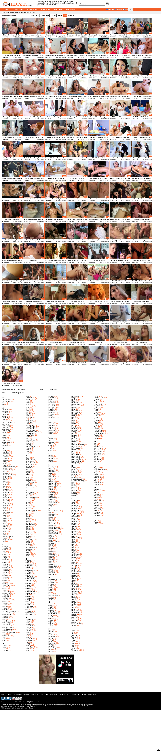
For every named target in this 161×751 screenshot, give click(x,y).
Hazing (27, 634)
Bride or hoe (98, 342)
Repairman (74, 473)
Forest (27, 546)
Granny (27, 600)
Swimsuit (74, 620)
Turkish (96, 437)
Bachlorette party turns (12, 219)
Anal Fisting (6, 426)
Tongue (96, 420)
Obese (50, 604)
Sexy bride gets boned (120, 342)
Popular (59, 16)
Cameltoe (5, 546)
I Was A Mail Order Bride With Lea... (142, 200)
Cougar (4, 603)
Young (96, 524)
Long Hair (51, 501)
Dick (26, 409)
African (4, 416)
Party (50, 641)
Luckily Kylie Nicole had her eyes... (98, 159)
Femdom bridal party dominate (55, 281)
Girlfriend (28, 580)
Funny (27, 556)
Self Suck (74, 521)
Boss (4, 513)
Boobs (4, 507)
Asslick (4, 444)
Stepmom (74, 590)
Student (73, 609)
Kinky (50, 455)
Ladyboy (51, 470)
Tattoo (73, 639)
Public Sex (74, 446)
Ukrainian (97, 447)
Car (3, 551)
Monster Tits (52, 568)
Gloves (27, 588)
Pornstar (74, 428)
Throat (96, 396)
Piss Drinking (75, 412)
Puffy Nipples (75, 448)
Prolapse (74, 440)
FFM (26, 515)
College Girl (6, 592)
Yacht (96, 520)
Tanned (73, 637)
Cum (3, 619)
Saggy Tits (74, 500)
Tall (72, 634)
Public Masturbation (77, 445)
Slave (73, 547)
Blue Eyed (5, 501)
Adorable (5, 411)
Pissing (73, 415)
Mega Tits (51, 537)
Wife (95, 507)
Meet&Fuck (58, 9)
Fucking (27, 554)
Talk (72, 632)
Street (73, 601)
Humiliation (51, 411)
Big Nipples (6, 476)
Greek (27, 601)
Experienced (29, 485)
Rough (73, 492)
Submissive (75, 612)
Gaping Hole (29, 565)
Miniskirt (51, 551)
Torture (96, 425)
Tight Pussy (98, 404)
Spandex (74, 573)
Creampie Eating (7, 613)
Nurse (50, 594)
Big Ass (4, 468)
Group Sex (28, 608)
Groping (27, 604)
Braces (4, 515)
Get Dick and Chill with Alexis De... (142, 118)
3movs (64, 118)
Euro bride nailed (141, 342)
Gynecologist (29, 613)
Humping (51, 412)
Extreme (28, 487)
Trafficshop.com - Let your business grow (83, 694)
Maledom (51, 516)
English (27, 473)
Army (4, 437)
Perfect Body (75, 396)
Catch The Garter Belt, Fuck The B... (55, 77)
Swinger (73, 622)
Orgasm (50, 620)
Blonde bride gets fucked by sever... (77, 261)
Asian (4, 439)
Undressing (98, 455)
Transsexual (98, 430)
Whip (96, 502)
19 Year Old (6, 401)
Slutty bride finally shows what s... (12, 342)
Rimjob (73, 485)
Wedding (97, 496)
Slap (72, 546)
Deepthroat (28, 398)
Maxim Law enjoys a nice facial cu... (77, 36)
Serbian (73, 525)
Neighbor (51, 584)
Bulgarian (5, 530)
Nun (49, 592)
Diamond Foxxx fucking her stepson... (98, 118)
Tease (73, 642)
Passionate (51, 643)
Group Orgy (29, 606)
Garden (27, 567)
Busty (4, 538)
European (28, 481)
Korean (50, 462)
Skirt (72, 544)
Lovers (50, 504)
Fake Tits (28, 499)
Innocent (51, 425)
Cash (4, 554)
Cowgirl (4, 608)
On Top (50, 615)
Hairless (27, 621)
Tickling (96, 399)
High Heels (28, 639)
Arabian (4, 435)
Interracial (51, 430)
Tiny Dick (97, 406)
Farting (27, 502)
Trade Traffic (14, 694)
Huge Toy (51, 409)
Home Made (29, 647)
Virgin (96, 479)
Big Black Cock (7, 470)
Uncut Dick (97, 450)
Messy (50, 540)
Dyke (27, 453)
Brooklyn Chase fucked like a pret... (12, 118)
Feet (26, 508)
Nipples (50, 587)
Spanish (73, 575)
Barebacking (6, 457)
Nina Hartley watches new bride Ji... (34, 97)
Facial (27, 495)
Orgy (49, 622)
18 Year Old (6, 399)
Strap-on (74, 599)
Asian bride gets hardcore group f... (34, 220)
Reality (73, 468)
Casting (4, 556)
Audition (5, 445)
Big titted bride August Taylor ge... (33, 76)
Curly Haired (6, 635)
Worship (97, 513)
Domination (29, 420)
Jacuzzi (50, 439)
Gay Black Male (30, 570)
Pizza (73, 417)
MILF (50, 547)
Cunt (3, 634)
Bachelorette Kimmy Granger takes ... (142, 36)
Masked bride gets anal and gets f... (12, 281)
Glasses (27, 585)
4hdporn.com (13, 705)
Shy (72, 536)
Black (4, 488)
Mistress (51, 556)
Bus (3, 533)
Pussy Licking (75, 458)
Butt (3, 541)
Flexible (27, 534)
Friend (27, 552)
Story (73, 596)
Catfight (4, 558)
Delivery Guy (29, 399)
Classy (4, 579)
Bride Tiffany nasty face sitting (34, 363)
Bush (4, 535)
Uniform (96, 456)
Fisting (27, 528)
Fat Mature (28, 507)
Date (65, 16)
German (27, 574)
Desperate (28, 406)
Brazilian (5, 518)
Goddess (28, 590)
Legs (49, 480)
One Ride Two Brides (98, 260)
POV (72, 433)
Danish (4, 647)
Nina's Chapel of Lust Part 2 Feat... (141, 77)
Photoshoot (75, 402)
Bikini (4, 481)
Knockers (51, 460)
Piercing (73, 407)
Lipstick (50, 496)
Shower (73, 534)
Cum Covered (6, 621)
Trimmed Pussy (99, 433)
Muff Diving (51, 572)
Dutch (27, 450)
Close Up (5, 584)
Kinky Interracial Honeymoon (77, 322)
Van (95, 471)
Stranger (74, 598)
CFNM (4, 562)
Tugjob (96, 435)
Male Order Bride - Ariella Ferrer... (55, 55)
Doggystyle (28, 417)
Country (4, 605)
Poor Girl (74, 427)
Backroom (5, 454)
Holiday (27, 644)
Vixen (96, 481)
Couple (4, 606)
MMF (50, 558)
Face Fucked (29, 492)
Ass (3, 440)
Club (3, 587)
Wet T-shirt (97, 501)
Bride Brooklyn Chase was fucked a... (76, 118)
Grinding (28, 603)
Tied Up (96, 401)
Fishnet (27, 526)
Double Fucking (30, 430)
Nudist (50, 591)
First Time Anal (30, 525)
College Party (6, 593)
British (4, 523)
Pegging (51, 646)
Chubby (4, 572)
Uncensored (98, 448)
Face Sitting (29, 494)
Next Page (45, 16)
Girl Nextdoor (29, 578)
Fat (26, 504)
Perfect (50, 651)
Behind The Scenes (8, 467)
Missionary (51, 555)
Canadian (5, 548)
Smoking (74, 557)
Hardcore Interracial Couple (12, 322)
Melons (50, 538)
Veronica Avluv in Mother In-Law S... (55, 220)
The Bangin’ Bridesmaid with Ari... (120, 35)
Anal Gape (5, 429)
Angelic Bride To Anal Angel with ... (120, 56)
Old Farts (51, 609)
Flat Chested (29, 533)
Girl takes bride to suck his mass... (77, 240)
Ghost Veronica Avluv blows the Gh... (12, 179)
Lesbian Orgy (52, 485)
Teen (72, 643)
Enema (27, 471)
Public (73, 443)
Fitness (27, 530)
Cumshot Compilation (9, 632)
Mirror (50, 553)
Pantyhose (51, 636)
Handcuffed (29, 626)
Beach (4, 465)
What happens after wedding (55, 301)
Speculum (74, 578)
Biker (4, 479)
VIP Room (97, 478)
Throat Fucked (98, 398)
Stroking (74, 606)
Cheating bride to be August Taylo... (98, 77)
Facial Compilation (31, 497)
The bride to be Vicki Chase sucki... (98, 179)
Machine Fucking (53, 511)
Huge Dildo (51, 406)
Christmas (5, 571)
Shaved (73, 530)
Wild (95, 510)
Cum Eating (6, 622)
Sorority (73, 570)
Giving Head (29, 582)
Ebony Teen (29, 464)
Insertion (51, 427)
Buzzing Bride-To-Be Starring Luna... (55, 36)
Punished (74, 450)
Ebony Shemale (30, 463)
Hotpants (51, 401)
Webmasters (5, 694)
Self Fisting (74, 518)
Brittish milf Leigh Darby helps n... (55, 199)
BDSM (4, 463)
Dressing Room (30, 440)
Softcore (74, 565)
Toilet (96, 417)
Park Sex (51, 638)
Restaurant (74, 474)
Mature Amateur (53, 532)
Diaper (27, 407)
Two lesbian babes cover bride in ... (55, 261)
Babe (4, 450)
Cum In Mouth (6, 624)
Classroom (5, 577)
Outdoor (50, 625)
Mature (50, 530)
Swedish (74, 617)
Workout (97, 512)
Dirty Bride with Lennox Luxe (34, 137)
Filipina (27, 518)
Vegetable (97, 473)
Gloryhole (28, 587)
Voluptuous (97, 482)
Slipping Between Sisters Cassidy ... (77, 97)
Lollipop (50, 499)
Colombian (5, 595)
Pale (49, 633)
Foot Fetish (28, 539)
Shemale (118, 9)
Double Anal (29, 425)
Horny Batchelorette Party (12, 383)
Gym (26, 609)
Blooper (4, 496)
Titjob (96, 409)
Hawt (27, 632)
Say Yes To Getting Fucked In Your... (55, 138)
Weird (96, 497)
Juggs (50, 448)
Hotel (50, 399)
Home (6, 9)
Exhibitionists (29, 482)
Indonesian (51, 424)
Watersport (97, 491)
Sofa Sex (74, 564)
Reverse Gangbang (77, 481)
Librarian (51, 489)
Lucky (50, 506)
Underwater (98, 451)
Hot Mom (51, 398)
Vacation (97, 466)
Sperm (73, 580)
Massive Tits (52, 524)
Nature (50, 581)
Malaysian (51, 514)
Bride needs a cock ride (12, 363)
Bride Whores (34, 260)
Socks (73, 562)
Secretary (74, 508)
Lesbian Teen (52, 486)
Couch (4, 601)
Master (50, 525)
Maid (49, 512)
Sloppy (73, 551)
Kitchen (50, 458)
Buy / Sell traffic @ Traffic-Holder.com (57, 694)
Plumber (74, 419)
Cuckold (5, 616)
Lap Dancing (52, 472)
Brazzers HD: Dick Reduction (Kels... (98, 138)
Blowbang (5, 497)
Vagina (96, 468)
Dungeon (28, 448)
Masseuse (51, 522)
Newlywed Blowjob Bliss (141, 301)
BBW (4, 462)
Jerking (50, 445)
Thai (72, 647)
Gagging (28, 561)
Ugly (95, 443)
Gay (125, 9)
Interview (51, 432)
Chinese (5, 569)
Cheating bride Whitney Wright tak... (98, 36)
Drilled (27, 441)
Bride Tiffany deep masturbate (77, 363)
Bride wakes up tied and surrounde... (55, 240)
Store (73, 594)
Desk (27, 404)
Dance (4, 645)
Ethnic (27, 479)
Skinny (73, 543)
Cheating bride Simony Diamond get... (34, 179)
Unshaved (97, 460)
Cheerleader (6, 567)
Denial (27, 401)
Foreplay (28, 544)
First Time (28, 523)
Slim (72, 549)
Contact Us (34, 694)
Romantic (74, 490)
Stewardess (75, 591)
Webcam (97, 494)
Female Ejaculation (31, 510)
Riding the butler (77, 281)
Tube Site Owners (24, 694)
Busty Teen (5, 539)
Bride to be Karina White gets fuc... (12, 138)
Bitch (4, 484)
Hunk (50, 415)
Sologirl (73, 569)
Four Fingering (30, 547)
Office (50, 605)
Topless (96, 424)
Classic (4, 575)
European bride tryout (120, 322)
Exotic (27, 484)
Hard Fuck (28, 629)
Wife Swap (97, 509)
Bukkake (5, 528)
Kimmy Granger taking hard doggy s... (12, 56)
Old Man (51, 610)
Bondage (5, 505)
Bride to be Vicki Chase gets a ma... (141, 179)
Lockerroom (52, 498)
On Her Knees (52, 613)
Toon (95, 422)
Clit (3, 582)
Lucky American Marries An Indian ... (77, 200)
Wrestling (97, 515)
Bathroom (5, 460)
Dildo (27, 411)
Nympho (51, 599)
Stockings (74, 593)
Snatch (73, 559)
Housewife (51, 402)
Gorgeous (28, 593)
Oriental (50, 623)
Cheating (5, 566)
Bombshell (5, 504)
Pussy (73, 453)
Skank (73, 541)
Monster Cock (52, 566)
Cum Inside (6, 626)
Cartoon (5, 553)
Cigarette (5, 574)
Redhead (74, 471)
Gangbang (28, 564)
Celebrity (5, 559)
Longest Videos (45, 9)
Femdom (28, 512)
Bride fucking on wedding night (98, 301)
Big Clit (4, 471)
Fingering (28, 520)
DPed (27, 437)
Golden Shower (30, 591)
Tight (95, 402)
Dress (27, 438)
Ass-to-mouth (6, 442)
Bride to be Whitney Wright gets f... (142, 56)
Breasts (4, 520)
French (27, 551)
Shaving (73, 531)
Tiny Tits (97, 407)
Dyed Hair (28, 451)
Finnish (27, 521)
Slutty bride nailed (141, 363)
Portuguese (75, 430)
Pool (72, 425)
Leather (50, 478)
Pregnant (74, 435)
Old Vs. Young (52, 612)
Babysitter (5, 452)
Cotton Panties (7, 600)
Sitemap (42, 694)
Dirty (26, 412)
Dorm (27, 424)
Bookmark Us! (30, 12)
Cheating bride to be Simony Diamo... (55, 179)
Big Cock (5, 473)
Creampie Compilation (9, 611)
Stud (72, 607)
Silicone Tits (75, 538)
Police (73, 420)
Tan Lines (74, 635)
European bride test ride (77, 342)
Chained (5, 564)
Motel (50, 569)
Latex (50, 473)
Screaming (74, 507)
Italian (50, 434)
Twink (96, 438)
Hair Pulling (29, 619)
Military (50, 548)
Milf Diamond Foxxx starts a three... (120, 118)
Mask (50, 519)
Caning (4, 549)
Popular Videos (32, 9)
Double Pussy (29, 433)
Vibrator (96, 474)
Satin (73, 502)
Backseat (5, 455)
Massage (51, 521)
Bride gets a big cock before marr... (120, 302)
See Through (75, 515)
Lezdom (50, 488)
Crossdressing (6, 614)
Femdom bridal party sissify (141, 260)
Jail (49, 440)
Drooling (28, 445)
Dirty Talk (28, 414)
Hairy (27, 622)
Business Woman (7, 536)
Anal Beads (6, 421)
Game (27, 562)
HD (26, 635)
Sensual (73, 523)
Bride (4, 522)
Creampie (5, 609)
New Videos (19, 9)
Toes (95, 415)
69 (3, 404)
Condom (5, 598)
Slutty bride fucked (98, 363)
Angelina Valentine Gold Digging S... (12, 261)
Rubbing (74, 494)
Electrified (28, 466)
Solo (72, 567)
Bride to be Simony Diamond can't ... (120, 159)
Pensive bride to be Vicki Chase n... (120, 179)
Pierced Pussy (75, 406)
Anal (3, 419)
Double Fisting (29, 428)
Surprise (74, 616)
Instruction (51, 429)
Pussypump (75, 463)
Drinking (28, 443)
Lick (49, 491)
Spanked (74, 577)
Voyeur (96, 484)
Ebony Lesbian (30, 460)
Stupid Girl (74, 611)
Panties (50, 635)
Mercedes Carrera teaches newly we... (120, 97)
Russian (73, 495)
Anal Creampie (7, 422)
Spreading (74, 585)
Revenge (74, 477)
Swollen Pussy (76, 624)
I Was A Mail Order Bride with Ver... (120, 281)
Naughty (51, 582)
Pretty (73, 437)
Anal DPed (5, 424)
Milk (49, 550)
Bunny (4, 531)
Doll (26, 419)
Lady (49, 468)
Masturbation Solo (54, 529)
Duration (71, 16)
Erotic (27, 474)
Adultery (5, 413)
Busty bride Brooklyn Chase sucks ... (55, 118)
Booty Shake (6, 512)
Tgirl (72, 645)
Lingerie (50, 494)
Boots (4, 509)
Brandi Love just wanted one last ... (77, 138)
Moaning (51, 559)
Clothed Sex (6, 585)
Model (50, 561)
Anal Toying (6, 431)
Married (50, 517)
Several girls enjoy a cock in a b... (33, 281)
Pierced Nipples (76, 404)
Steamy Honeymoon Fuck (55, 322)
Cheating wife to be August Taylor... (120, 77)
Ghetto (27, 575)
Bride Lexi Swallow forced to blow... (99, 200)
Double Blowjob (30, 427)
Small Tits (74, 556)
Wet (95, 499)
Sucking (73, 614)
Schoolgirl (74, 505)
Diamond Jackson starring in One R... (55, 159)
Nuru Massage (53, 595)
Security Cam (75, 510)
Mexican (51, 543)
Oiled (50, 607)
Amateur (5, 418)
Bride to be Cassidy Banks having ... (98, 97)
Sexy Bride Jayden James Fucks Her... (98, 240)
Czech (4, 640)
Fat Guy (27, 505)
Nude (50, 589)
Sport (73, 583)
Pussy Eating (75, 456)
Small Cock (75, 554)
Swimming (74, 619)
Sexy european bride (55, 342)
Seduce (73, 513)
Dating (27, 396)
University (97, 458)
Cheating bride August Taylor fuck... (77, 77)
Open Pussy (52, 617)
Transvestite (98, 432)
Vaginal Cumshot (99, 469)
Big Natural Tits (7, 475)
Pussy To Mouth (76, 461)
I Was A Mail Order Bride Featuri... (141, 281)
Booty (4, 510)
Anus (4, 434)
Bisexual (5, 483)
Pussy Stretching (76, 459)
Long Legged (52, 502)
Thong (73, 648)
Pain (49, 630)
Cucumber (5, 618)
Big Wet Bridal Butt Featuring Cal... (12, 77)
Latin (49, 475)
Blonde (4, 494)
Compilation (6, 596)
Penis (50, 649)
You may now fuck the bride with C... (77, 159)
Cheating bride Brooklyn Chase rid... (142, 97)
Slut (72, 552)
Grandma (28, 596)
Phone (73, 401)
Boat (3, 502)
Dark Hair (5, 650)
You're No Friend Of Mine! (142, 219)
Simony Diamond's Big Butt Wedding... (141, 159)
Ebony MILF (29, 461)
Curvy (4, 637)
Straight (110, 9)
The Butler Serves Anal (120, 199)
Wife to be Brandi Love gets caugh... (120, 138)
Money (50, 564)
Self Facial (74, 517)
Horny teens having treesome (142, 240)
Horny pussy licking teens (120, 240)
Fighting (27, 517)
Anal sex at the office (76, 301)
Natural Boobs (52, 579)
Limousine (51, 493)
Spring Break (75, 586)
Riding (73, 484)
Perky (73, 398)
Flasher (27, 531)
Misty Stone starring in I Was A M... (12, 302)
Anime (4, 432)
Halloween (28, 624)
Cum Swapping (7, 629)
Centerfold (5, 561)
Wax (95, 492)
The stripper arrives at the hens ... (120, 260)
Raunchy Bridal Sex (34, 322)
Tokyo (96, 419)
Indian (50, 422)
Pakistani (51, 632)
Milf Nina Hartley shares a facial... (33, 55)
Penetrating (52, 648)
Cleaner (4, 580)
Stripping (74, 604)
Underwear (97, 453)
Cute (3, 639)
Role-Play (74, 487)
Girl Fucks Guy (30, 577)
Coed (4, 590)
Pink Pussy (74, 411)
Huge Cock (51, 404)
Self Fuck (74, 520)
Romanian (74, 489)
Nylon (50, 597)
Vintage (96, 476)
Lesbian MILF (52, 483)
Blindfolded (5, 492)
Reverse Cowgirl (76, 479)
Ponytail (73, 424)
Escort (27, 477)
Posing (73, 432)
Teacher (73, 640)
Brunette (5, 525)
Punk (73, 451)
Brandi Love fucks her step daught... (141, 138)
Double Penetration (31, 432)
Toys (95, 427)
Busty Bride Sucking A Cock (120, 363)
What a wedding (55, 363)
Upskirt (96, 461)
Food (27, 538)
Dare (4, 649)
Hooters (27, 650)
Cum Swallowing (7, 627)
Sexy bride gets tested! (142, 322)
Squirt (73, 588)
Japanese (51, 442)
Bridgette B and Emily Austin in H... (34, 159)
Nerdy (50, 586)
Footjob (27, 543)
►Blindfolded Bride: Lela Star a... (12, 35)
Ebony (27, 458)
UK (95, 445)
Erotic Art (28, 476)
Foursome (28, 549)
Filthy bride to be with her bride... (98, 281)
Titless (96, 411)
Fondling (28, 536)
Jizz (49, 447)
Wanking (97, 489)
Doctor (27, 415)
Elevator (28, 468)
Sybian (73, 625)
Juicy (50, 450)
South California (76, 572)
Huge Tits (51, 407)
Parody (50, 640)
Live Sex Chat (71, 9)
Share (73, 528)
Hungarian (51, 414)
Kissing (50, 457)
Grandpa (28, 598)
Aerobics (5, 414)
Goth (26, 595)
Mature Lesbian (53, 534)
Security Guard (76, 512)
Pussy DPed (75, 454)
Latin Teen (51, 476)
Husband (51, 417)
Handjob (28, 627)
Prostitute (74, 441)
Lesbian (50, 481)
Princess (74, 438)
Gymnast (28, 611)
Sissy (73, 539)
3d (3, 403)
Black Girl (5, 491)
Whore (96, 505)
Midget (50, 545)
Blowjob (4, 499)
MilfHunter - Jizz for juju (77, 178)
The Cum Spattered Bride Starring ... (55, 97)
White (96, 504)
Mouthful (51, 571)
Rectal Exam (75, 469)
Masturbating (52, 527)
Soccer (73, 560)
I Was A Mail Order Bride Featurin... (34, 302)
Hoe (26, 642)
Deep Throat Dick (30, 446)
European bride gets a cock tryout (33, 342)
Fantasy (27, 500)
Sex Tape (74, 526)
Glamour (28, 583)
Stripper (73, 603)
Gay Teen (28, 572)
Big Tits (4, 478)
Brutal (4, 526)
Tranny (96, 428)
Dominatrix (28, 422)
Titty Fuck (97, 414)
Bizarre (4, 486)
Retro (73, 476)
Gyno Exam (29, 614)
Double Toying (29, 435)
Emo (26, 469)
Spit (72, 582)
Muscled (51, 574)
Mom (50, 563)
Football (27, 541)
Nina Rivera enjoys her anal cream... (33, 36)
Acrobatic (5, 409)
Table (73, 630)
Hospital (50, 396)
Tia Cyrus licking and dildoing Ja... (98, 55)
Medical (50, 535)
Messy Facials (52, 542)
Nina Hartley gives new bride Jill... (12, 96)
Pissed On (74, 414)
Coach (4, 588)
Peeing (50, 645)
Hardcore (28, 631)
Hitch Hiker (28, 640)
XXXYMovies (18, 36)
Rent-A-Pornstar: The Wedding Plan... (77, 56)
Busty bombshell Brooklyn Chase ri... (34, 118)
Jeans (50, 444)
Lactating (51, 467)
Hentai (27, 637)
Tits (95, 412)
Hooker (27, 648)
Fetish (27, 513)
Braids (4, 517)
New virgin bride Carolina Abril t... (33, 199)
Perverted (74, 399)
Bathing (4, 458)
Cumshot (5, 631)
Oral (49, 618)
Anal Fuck (5, 427)
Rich (72, 482)
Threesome (75, 650)
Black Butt (5, 489)
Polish (73, 422)
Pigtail (73, 409)
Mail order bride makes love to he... (12, 200)
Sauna (73, 504)
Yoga (96, 522)
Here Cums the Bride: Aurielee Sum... (12, 159)
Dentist (27, 402)
